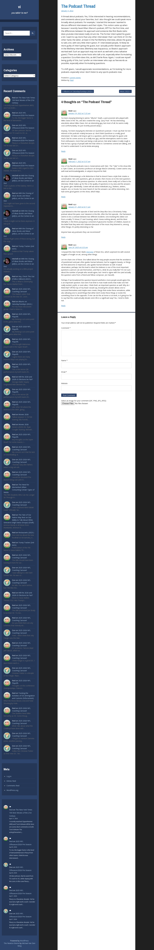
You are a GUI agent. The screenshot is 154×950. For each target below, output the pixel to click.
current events (75, 78)
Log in (9, 776)
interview (89, 252)
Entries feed (11, 781)
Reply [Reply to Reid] (63, 151)
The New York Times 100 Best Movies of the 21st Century (23, 100)
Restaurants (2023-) (26, 532)
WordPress (24, 941)
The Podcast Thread (78, 6)
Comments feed (13, 785)
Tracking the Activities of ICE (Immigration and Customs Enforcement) (23, 695)
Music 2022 (124, 91)
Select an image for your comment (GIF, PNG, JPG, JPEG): (83, 401)
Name (64, 360)
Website (64, 383)
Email (64, 372)
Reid (11, 810)
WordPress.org (12, 790)
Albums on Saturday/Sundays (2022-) (78, 91)
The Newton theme (11, 943)
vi (19, 6)
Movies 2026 (23, 414)
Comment (66, 328)
